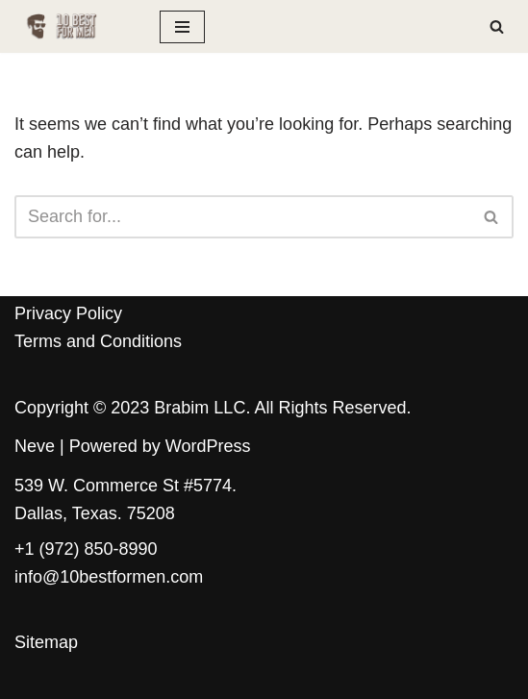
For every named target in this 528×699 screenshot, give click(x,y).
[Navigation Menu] (182, 27)
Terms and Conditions (98, 341)
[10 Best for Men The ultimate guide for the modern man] (72, 26)
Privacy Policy (68, 313)
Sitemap (46, 642)
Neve (34, 446)
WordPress (208, 446)
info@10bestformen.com (108, 577)
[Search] (497, 26)
